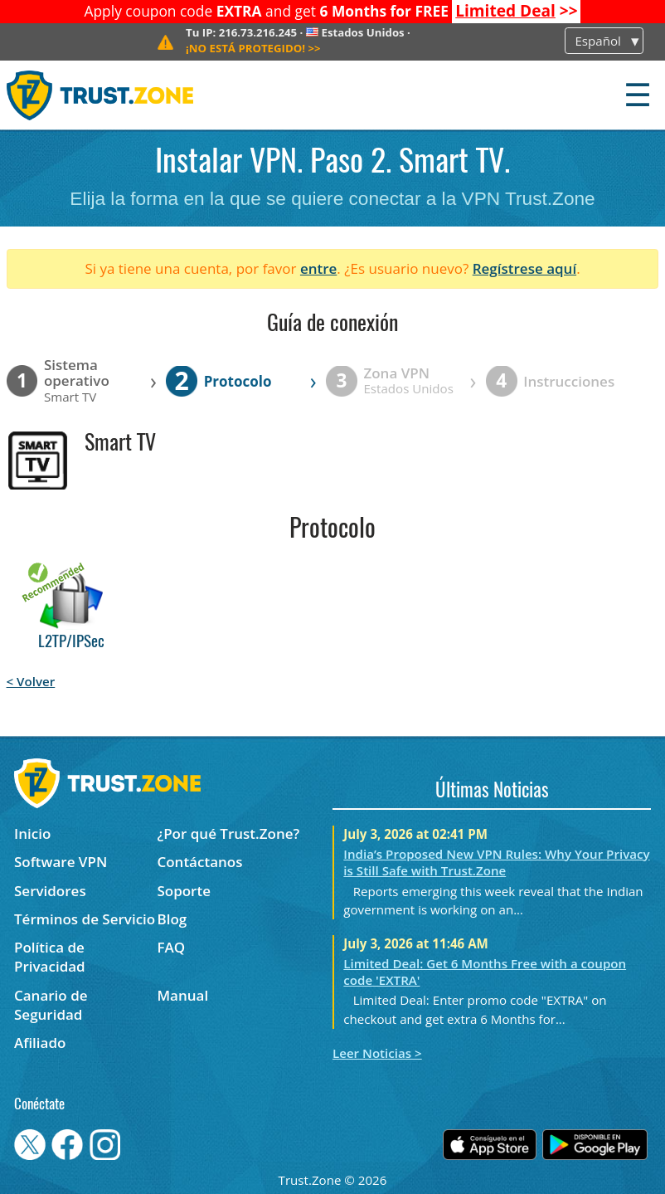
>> (516, 11)
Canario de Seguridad (51, 1005)
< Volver (31, 681)
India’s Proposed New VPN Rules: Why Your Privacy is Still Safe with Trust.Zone (496, 862)
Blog (172, 918)
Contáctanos (199, 861)
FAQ (171, 947)
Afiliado (40, 1042)
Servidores (50, 890)
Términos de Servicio (84, 918)
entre (318, 268)
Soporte (184, 890)
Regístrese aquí (524, 268)
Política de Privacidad (49, 957)
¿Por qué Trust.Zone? (228, 833)
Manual (182, 995)
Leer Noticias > (377, 1053)
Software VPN (60, 861)
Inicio (32, 833)
